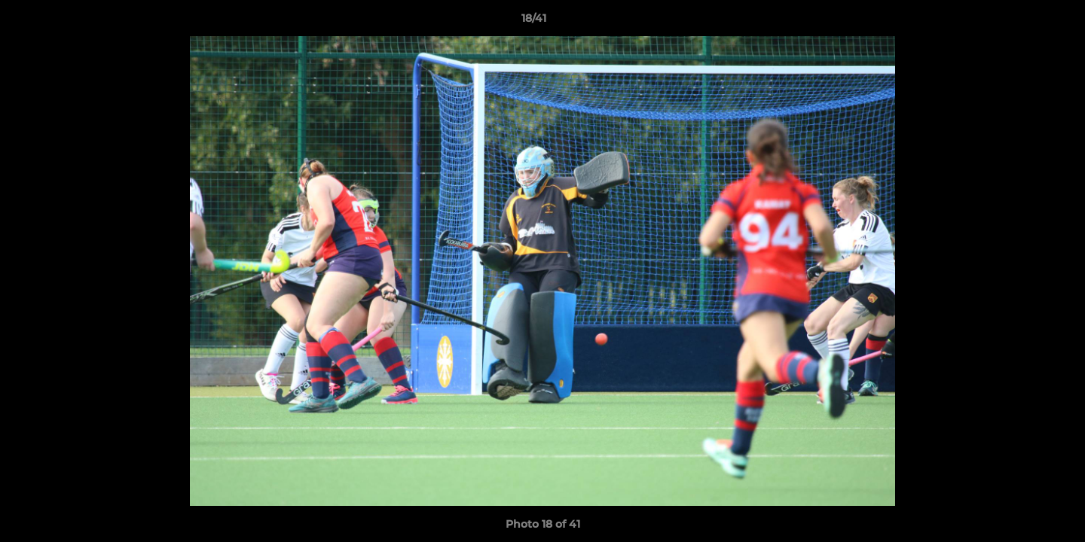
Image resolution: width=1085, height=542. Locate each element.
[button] (1022, 22)
